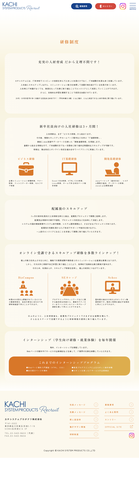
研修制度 (84, 474)
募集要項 (81, 6)
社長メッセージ (84, 445)
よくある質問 (119, 452)
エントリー (106, 6)
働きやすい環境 (84, 467)
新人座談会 (84, 460)
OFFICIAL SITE (113, 467)
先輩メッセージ (84, 452)
